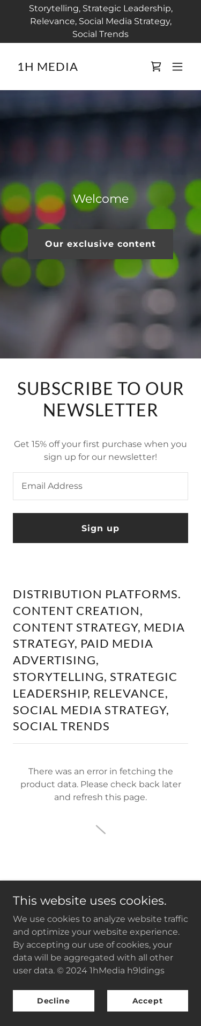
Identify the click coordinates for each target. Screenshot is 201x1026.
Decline (53, 1000)
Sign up (100, 528)
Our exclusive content (100, 244)
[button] (177, 66)
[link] (47, 68)
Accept (147, 1000)
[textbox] (100, 486)
